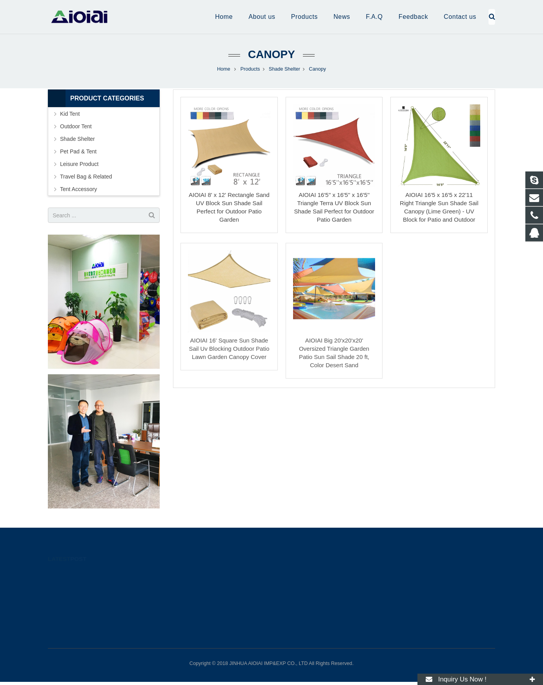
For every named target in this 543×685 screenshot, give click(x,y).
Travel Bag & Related (86, 176)
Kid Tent (70, 114)
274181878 (299, 575)
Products (250, 69)
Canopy (271, 54)
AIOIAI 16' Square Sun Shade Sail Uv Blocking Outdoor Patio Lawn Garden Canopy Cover (229, 348)
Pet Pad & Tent (78, 151)
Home (223, 69)
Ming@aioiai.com (305, 598)
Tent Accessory (78, 189)
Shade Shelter (284, 69)
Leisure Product (79, 164)
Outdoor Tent (76, 126)
